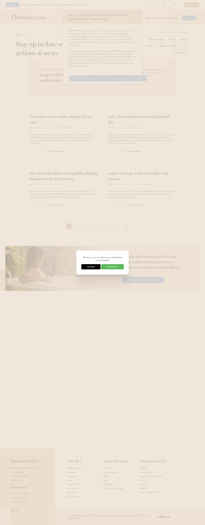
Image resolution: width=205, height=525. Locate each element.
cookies (93, 257)
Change (91, 267)
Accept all (112, 267)
